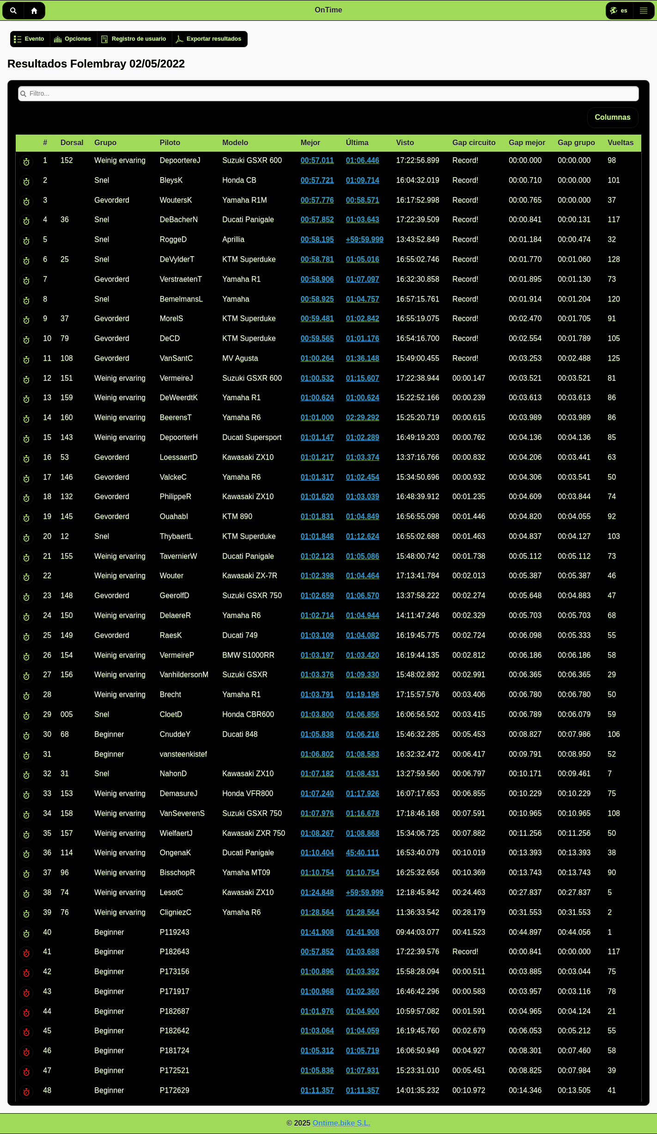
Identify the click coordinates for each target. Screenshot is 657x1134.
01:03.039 (362, 496)
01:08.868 (362, 833)
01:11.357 (317, 1090)
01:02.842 (362, 318)
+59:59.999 (364, 239)
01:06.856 (362, 714)
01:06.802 (317, 754)
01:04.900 (362, 1011)
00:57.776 (317, 200)
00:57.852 (317, 219)
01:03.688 (362, 951)
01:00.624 (317, 397)
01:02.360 (362, 991)
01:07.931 (362, 1070)
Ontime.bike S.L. (341, 1123)
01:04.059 (362, 1031)
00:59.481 (317, 318)
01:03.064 (317, 1031)
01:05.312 (317, 1050)
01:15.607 (362, 378)
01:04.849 (362, 516)
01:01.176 (362, 338)
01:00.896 (317, 971)
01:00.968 (317, 991)
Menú (643, 10)
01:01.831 (317, 516)
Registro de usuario (139, 39)
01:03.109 (317, 635)
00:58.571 (362, 200)
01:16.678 (362, 813)
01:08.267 (317, 833)
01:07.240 (317, 793)
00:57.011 (317, 160)
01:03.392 (362, 971)
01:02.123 (317, 556)
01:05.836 (317, 1070)
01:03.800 (317, 714)
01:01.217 (317, 457)
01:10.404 (317, 853)
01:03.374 (362, 457)
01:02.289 (362, 437)
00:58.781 (317, 259)
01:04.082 (362, 635)
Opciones (78, 39)
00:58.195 (317, 239)
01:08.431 (362, 773)
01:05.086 (362, 556)
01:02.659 (317, 595)
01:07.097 (362, 279)
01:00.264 (317, 358)
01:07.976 (317, 813)
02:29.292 (362, 417)
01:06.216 (362, 734)
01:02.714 (317, 615)
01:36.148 (362, 358)
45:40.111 (362, 853)
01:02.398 (317, 575)
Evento (34, 39)
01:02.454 (362, 477)
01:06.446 (362, 160)
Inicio (34, 10)
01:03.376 (317, 674)
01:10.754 (317, 872)
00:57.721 (317, 180)
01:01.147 (317, 437)
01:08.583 (362, 754)
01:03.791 (317, 694)
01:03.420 (362, 655)
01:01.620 (317, 496)
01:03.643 (362, 219)
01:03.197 (317, 655)
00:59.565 (317, 338)
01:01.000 (317, 417)
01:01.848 (317, 536)
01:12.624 (362, 536)
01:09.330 (362, 674)
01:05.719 (362, 1050)
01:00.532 (317, 378)
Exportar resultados (214, 39)
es (624, 10)
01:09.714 (362, 180)
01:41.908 (317, 932)
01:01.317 (317, 477)
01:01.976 (317, 1011)
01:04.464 (362, 575)
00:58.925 (317, 299)
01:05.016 (362, 259)
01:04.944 (362, 615)
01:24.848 (317, 892)
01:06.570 (362, 595)
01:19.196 (362, 694)
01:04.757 (362, 299)
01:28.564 (317, 912)
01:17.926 (362, 793)
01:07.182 (317, 773)
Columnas (613, 117)
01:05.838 (317, 734)
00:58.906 (317, 279)
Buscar (13, 10)
